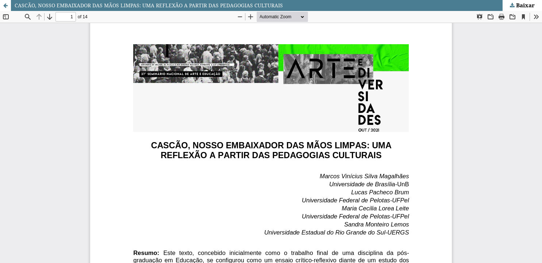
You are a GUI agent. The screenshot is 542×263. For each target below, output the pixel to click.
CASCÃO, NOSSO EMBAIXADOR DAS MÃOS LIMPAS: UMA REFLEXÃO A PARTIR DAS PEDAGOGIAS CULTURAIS (149, 5)
